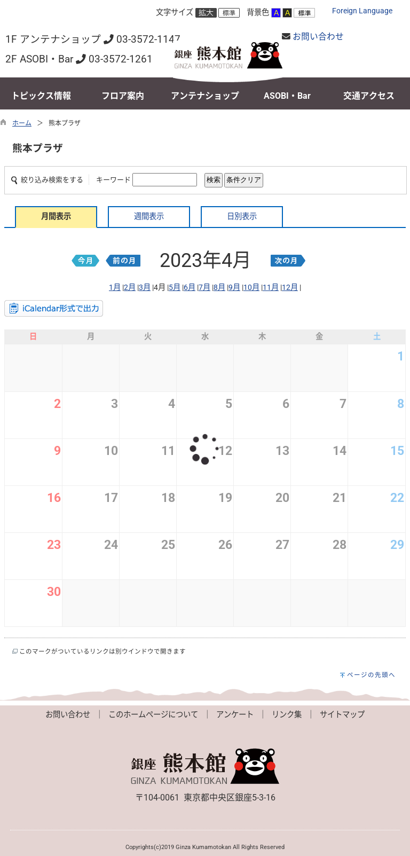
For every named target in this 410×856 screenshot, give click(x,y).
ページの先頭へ (371, 675)
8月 (219, 287)
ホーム (21, 123)
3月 (145, 287)
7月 (204, 287)
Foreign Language (362, 10)
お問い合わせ (318, 37)
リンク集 (287, 714)
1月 (115, 287)
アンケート (235, 714)
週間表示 (149, 216)
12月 (290, 287)
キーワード (113, 180)
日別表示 (242, 216)
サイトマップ (342, 714)
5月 (174, 287)
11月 (271, 287)
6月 (189, 287)
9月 (234, 287)
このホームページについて (153, 714)
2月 (130, 287)
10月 (251, 287)
